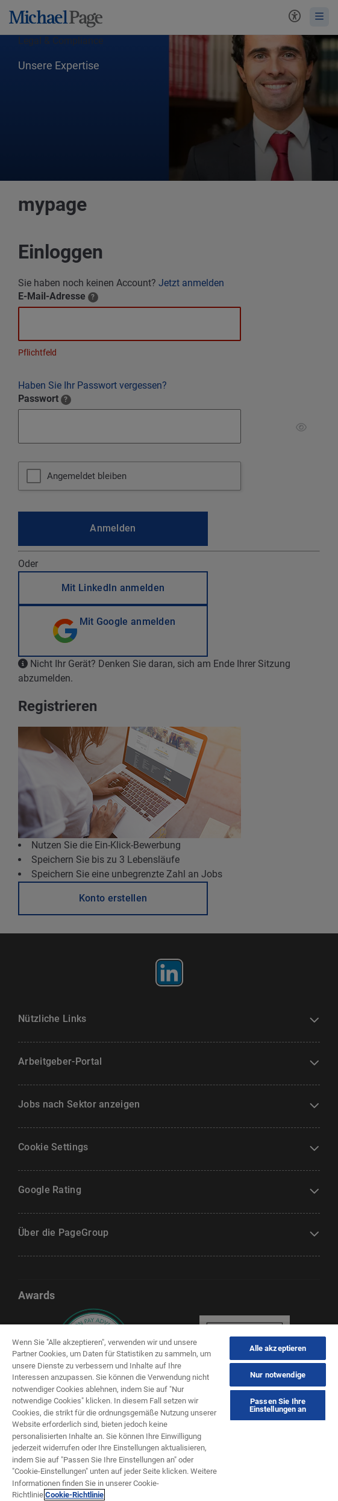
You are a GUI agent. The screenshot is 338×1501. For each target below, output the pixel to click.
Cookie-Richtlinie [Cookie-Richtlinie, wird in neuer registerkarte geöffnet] (74, 1494)
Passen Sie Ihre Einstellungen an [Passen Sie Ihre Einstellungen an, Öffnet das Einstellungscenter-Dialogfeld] (278, 1405)
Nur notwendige (277, 1374)
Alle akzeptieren (278, 1348)
